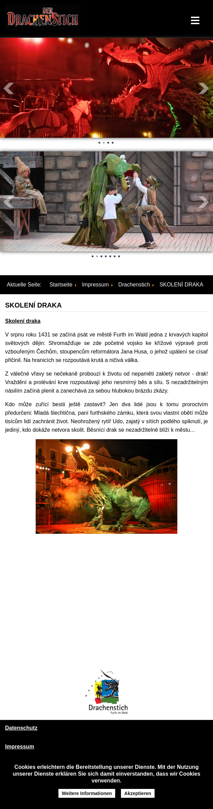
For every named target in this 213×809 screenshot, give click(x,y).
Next (204, 88)
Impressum (19, 746)
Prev (8, 88)
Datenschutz (21, 728)
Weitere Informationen (87, 793)
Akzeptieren (137, 793)
